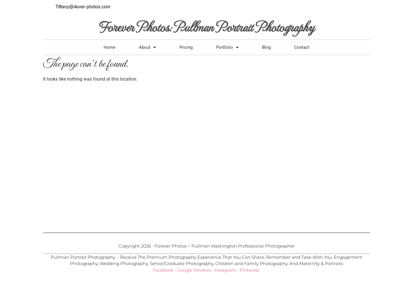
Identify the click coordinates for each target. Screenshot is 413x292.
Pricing (186, 47)
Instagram (225, 270)
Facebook (163, 270)
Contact (301, 47)
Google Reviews (194, 270)
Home (109, 47)
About (147, 47)
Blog (266, 47)
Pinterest (249, 270)
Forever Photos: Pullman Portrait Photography (206, 26)
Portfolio (227, 47)
